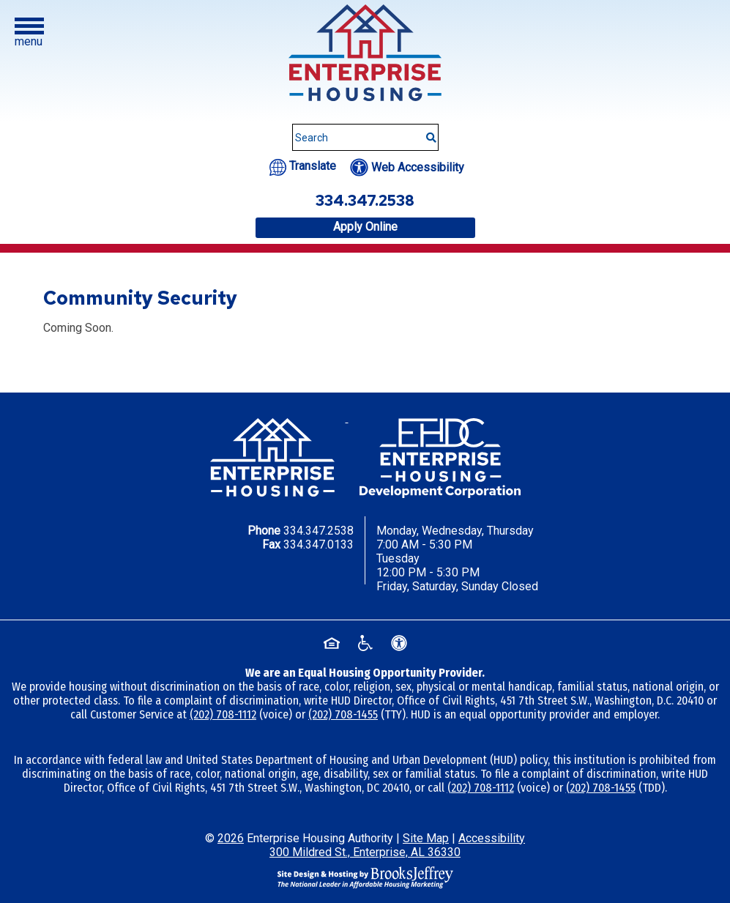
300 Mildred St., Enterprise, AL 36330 (365, 852)
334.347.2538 (318, 531)
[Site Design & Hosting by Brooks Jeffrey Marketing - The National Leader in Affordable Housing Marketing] (365, 876)
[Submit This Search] (426, 130)
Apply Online (365, 227)
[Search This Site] (365, 137)
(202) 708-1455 (343, 714)
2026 (230, 838)
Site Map (426, 838)
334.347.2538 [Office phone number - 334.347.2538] (365, 200)
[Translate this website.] (302, 166)
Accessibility (491, 838)
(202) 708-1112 (223, 714)
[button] (29, 33)
